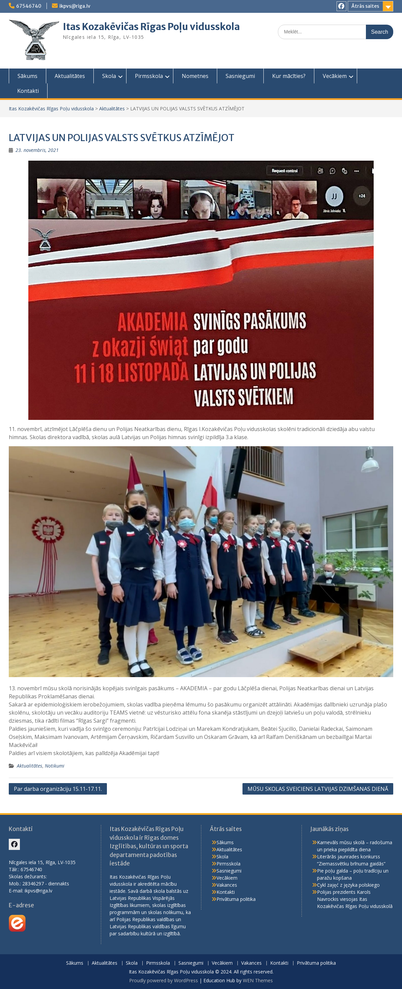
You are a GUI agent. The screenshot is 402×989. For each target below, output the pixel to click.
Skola (109, 76)
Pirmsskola (149, 76)
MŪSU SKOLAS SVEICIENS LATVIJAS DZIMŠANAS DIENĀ (318, 789)
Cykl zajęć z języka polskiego (348, 885)
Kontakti (28, 91)
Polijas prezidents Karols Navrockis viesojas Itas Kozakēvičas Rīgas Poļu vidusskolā (355, 899)
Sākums (27, 76)
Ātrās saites (365, 6)
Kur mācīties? (289, 76)
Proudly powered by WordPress (163, 980)
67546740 (28, 6)
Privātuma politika (236, 899)
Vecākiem (335, 76)
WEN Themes (258, 980)
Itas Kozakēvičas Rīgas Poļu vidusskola (151, 27)
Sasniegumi (240, 76)
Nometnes (195, 76)
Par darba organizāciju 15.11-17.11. (58, 789)
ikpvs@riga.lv (74, 6)
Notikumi (54, 766)
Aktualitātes (70, 76)
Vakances (227, 885)
